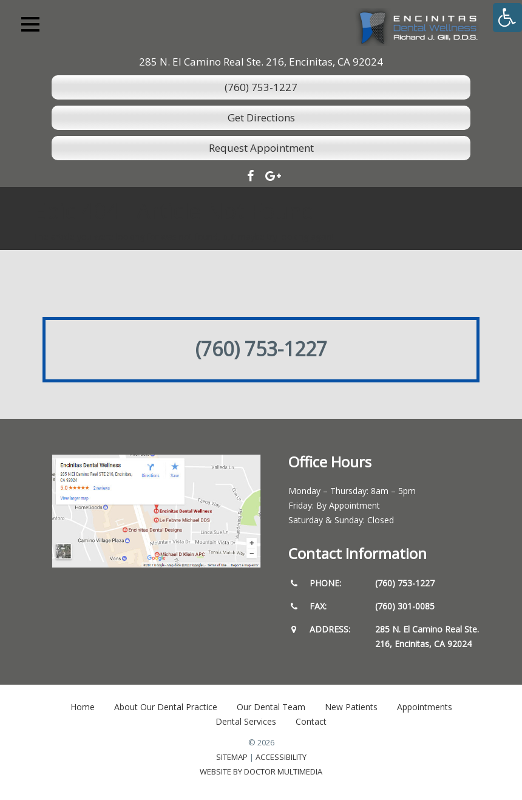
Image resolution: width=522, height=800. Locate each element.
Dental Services (245, 721)
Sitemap (232, 756)
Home (82, 707)
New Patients (351, 707)
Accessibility (281, 756)
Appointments (424, 707)
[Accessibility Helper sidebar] (507, 17)
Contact (311, 721)
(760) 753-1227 (261, 87)
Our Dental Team (271, 707)
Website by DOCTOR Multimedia (261, 771)
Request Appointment (261, 148)
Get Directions (261, 117)
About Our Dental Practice (165, 707)
